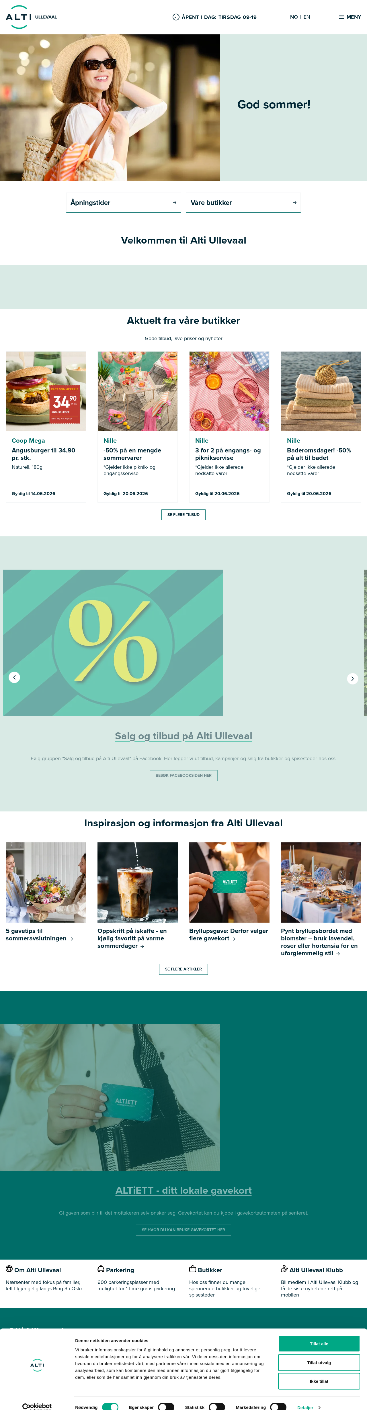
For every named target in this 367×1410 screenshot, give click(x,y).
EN (307, 17)
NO (294, 17)
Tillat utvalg (319, 1353)
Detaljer (305, 1398)
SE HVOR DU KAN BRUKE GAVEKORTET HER (183, 1230)
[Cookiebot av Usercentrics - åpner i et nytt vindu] (37, 1399)
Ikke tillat (319, 1372)
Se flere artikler (183, 969)
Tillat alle (319, 1334)
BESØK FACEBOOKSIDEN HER (184, 776)
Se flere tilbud (183, 515)
